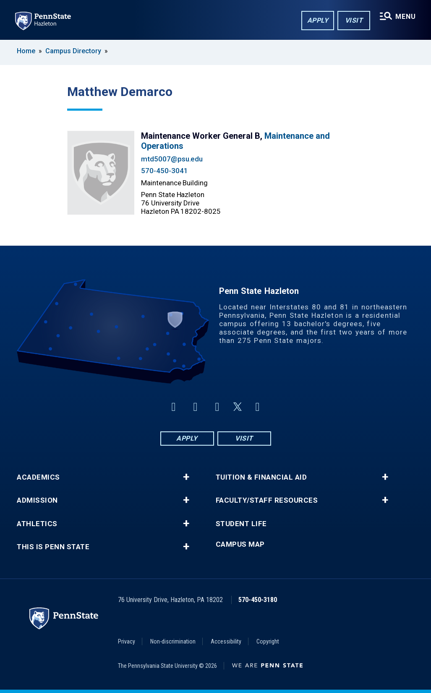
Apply (318, 20)
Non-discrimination (173, 641)
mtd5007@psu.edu (172, 159)
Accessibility (226, 641)
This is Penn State (53, 547)
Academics (38, 477)
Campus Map (240, 544)
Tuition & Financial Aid (261, 477)
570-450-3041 (164, 170)
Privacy (126, 641)
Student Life (241, 524)
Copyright (267, 641)
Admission (37, 500)
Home (26, 51)
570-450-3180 (257, 600)
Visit (354, 20)
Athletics (37, 524)
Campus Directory (73, 51)
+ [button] (186, 477)
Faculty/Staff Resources (267, 500)
